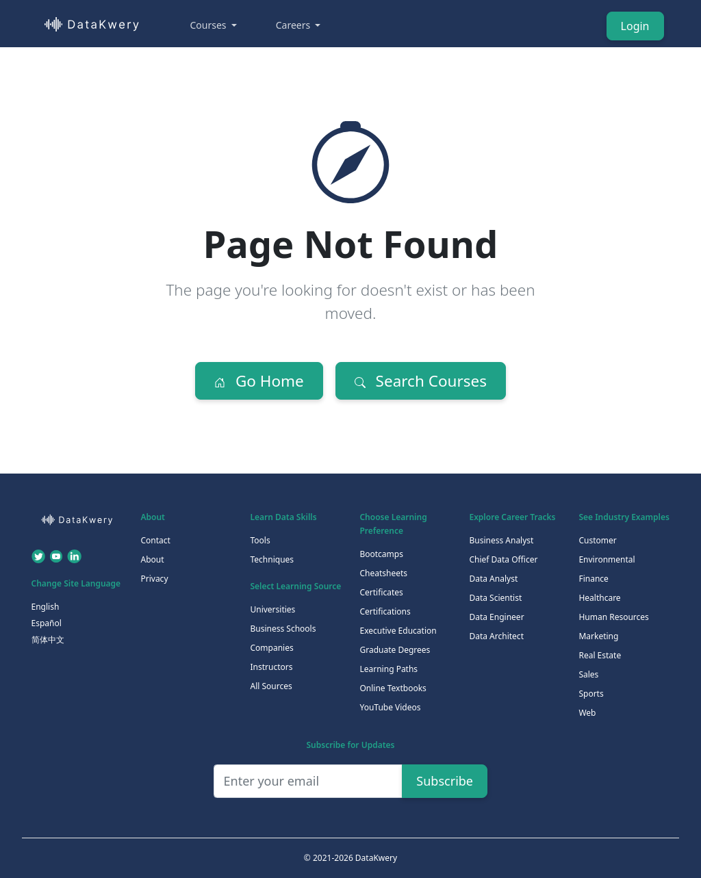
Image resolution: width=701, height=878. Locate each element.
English (45, 606)
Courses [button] (209, 24)
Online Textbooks (392, 688)
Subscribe (444, 781)
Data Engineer (496, 617)
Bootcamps (381, 554)
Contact (155, 540)
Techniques (272, 559)
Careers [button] (294, 24)
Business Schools (283, 628)
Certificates (381, 592)
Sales (588, 674)
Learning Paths (388, 669)
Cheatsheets (383, 573)
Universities (272, 609)
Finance (593, 578)
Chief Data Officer (503, 559)
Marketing (598, 636)
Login (635, 26)
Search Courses (421, 380)
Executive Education (397, 630)
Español (46, 623)
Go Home (259, 380)
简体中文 (47, 639)
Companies (271, 648)
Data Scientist (495, 598)
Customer (597, 540)
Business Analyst (501, 540)
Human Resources (613, 617)
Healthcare (599, 598)
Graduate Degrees (394, 650)
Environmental (606, 559)
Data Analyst (493, 578)
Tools (260, 540)
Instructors (271, 667)
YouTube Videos (389, 707)
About (152, 559)
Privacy (154, 578)
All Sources (271, 686)
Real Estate (599, 655)
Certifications (384, 611)
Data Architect (496, 636)
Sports (590, 693)
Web (587, 713)
